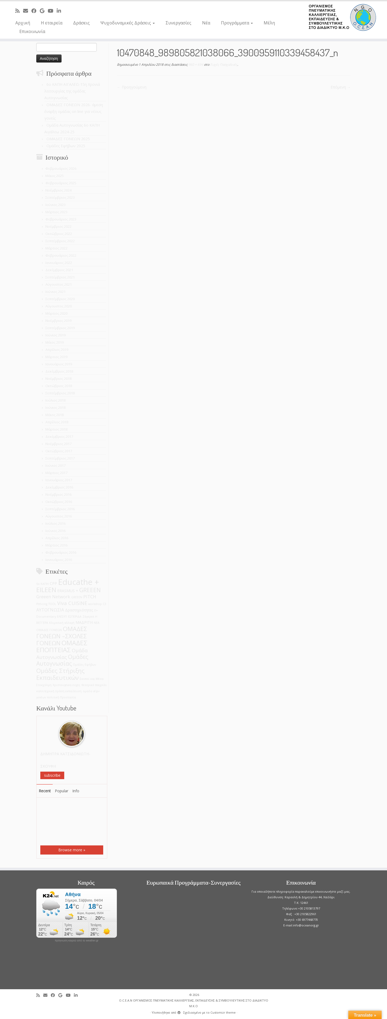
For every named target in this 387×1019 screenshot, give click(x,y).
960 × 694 (195, 64)
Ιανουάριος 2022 (58, 262)
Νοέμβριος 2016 (58, 494)
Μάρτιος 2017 (56, 472)
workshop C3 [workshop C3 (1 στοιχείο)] (97, 604)
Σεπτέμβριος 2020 (60, 298)
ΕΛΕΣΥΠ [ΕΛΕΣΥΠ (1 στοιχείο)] (62, 616)
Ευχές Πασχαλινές (223, 64)
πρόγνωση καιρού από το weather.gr (77, 940)
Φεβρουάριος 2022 (60, 255)
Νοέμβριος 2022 (58, 226)
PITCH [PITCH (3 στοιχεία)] (89, 596)
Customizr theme (223, 1012)
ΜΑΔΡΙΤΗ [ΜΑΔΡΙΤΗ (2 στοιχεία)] (84, 622)
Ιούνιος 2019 (55, 335)
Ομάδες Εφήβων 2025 (65, 145)
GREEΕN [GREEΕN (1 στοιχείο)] (76, 597)
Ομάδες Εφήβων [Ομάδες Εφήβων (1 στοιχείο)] (84, 664)
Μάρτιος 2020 (56, 313)
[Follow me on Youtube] (52, 11)
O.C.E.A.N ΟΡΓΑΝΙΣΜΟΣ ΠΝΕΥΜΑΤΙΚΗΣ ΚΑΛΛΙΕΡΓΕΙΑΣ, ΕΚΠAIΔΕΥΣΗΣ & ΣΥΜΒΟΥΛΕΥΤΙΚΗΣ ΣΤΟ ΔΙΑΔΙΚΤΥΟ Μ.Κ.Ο (193, 1003)
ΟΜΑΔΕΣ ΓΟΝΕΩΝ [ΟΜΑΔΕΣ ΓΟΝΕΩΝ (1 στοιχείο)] (49, 630)
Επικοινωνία (32, 31)
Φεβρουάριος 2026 (60, 168)
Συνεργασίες (178, 23)
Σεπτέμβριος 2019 (60, 327)
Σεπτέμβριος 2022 (60, 241)
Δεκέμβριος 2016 (59, 487)
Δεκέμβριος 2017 (59, 436)
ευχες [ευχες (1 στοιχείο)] (76, 685)
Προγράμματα (237, 23)
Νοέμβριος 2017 (58, 443)
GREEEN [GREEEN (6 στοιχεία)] (90, 590)
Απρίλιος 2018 (56, 422)
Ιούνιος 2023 (55, 204)
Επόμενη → (341, 87)
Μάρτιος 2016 (56, 545)
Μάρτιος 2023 (56, 212)
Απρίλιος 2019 (56, 349)
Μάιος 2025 (54, 175)
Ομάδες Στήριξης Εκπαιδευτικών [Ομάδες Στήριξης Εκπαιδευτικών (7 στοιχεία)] (60, 673)
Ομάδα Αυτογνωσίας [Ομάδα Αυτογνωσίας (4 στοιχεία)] (62, 653)
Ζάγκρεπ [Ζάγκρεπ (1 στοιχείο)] (88, 616)
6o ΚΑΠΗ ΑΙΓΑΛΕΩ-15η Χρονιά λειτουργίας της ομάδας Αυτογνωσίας (72, 91)
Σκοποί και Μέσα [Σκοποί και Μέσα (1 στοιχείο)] (91, 679)
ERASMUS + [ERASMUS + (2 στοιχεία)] (67, 590)
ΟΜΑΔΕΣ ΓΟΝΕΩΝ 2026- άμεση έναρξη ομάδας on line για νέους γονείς (73, 111)
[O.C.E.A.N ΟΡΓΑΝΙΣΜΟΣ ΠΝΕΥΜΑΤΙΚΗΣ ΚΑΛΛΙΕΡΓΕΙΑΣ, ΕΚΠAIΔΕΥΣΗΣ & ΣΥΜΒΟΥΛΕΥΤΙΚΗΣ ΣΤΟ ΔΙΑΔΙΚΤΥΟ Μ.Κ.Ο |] (342, 17)
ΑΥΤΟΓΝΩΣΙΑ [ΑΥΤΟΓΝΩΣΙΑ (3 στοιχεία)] (50, 610)
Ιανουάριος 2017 (58, 480)
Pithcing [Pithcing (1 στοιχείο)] (41, 604)
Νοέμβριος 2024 (58, 190)
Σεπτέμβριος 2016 (60, 509)
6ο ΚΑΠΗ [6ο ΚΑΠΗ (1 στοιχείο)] (42, 584)
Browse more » (71, 849)
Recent (45, 790)
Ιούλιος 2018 (55, 400)
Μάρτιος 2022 (56, 248)
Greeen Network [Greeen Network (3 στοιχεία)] (53, 596)
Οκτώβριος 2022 (58, 233)
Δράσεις (81, 23)
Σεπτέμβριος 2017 (60, 458)
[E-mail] (27, 11)
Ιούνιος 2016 (55, 530)
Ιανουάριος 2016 (58, 559)
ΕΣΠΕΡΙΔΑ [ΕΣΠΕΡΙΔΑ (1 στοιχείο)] (74, 616)
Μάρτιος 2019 (56, 356)
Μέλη (269, 23)
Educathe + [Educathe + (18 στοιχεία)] (78, 582)
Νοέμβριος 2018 (58, 378)
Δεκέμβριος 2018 (59, 371)
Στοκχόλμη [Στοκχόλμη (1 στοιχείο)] (44, 685)
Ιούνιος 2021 (55, 291)
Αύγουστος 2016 (58, 516)
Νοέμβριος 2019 (58, 320)
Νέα (206, 23)
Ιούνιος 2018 (55, 407)
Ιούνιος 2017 (55, 465)
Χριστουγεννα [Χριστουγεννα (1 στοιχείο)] (62, 685)
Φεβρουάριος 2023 (60, 219)
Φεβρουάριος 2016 (60, 552)
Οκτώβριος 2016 (58, 501)
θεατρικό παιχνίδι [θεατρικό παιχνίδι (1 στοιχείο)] (94, 685)
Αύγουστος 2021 (58, 284)
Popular (61, 790)
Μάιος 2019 (54, 342)
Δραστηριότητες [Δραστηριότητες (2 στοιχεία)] (79, 610)
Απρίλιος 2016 (56, 538)
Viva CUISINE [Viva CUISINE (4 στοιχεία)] (72, 603)
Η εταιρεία (51, 23)
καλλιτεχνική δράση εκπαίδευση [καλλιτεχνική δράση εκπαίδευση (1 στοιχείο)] (59, 691)
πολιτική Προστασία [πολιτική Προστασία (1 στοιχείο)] (61, 697)
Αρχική (22, 23)
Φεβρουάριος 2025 (60, 183)
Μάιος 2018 (54, 414)
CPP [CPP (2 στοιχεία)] (53, 583)
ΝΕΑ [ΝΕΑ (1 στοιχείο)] (96, 623)
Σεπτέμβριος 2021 (60, 277)
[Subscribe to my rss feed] (19, 11)
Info (75, 790)
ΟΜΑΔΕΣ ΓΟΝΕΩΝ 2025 (68, 138)
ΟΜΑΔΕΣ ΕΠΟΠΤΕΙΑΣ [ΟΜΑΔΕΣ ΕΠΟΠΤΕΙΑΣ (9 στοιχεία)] (61, 646)
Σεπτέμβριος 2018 (60, 393)
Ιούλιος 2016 (55, 523)
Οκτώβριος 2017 (58, 451)
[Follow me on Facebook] (35, 11)
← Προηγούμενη (131, 87)
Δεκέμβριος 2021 (59, 269)
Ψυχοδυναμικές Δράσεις (128, 23)
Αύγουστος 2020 (58, 306)
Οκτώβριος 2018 (58, 385)
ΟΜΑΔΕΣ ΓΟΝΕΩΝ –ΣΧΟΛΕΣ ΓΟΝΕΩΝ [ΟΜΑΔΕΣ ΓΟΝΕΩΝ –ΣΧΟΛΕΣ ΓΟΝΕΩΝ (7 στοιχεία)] (61, 636)
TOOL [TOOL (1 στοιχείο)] (52, 604)
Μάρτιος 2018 (56, 429)
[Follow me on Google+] (44, 11)
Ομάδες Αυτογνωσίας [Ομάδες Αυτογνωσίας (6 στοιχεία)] (62, 660)
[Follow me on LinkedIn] (60, 11)
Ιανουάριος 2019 (58, 364)
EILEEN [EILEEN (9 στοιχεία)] (46, 589)
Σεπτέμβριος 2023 (60, 197)
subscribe (52, 775)
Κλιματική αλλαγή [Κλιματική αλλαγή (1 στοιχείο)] (61, 623)
